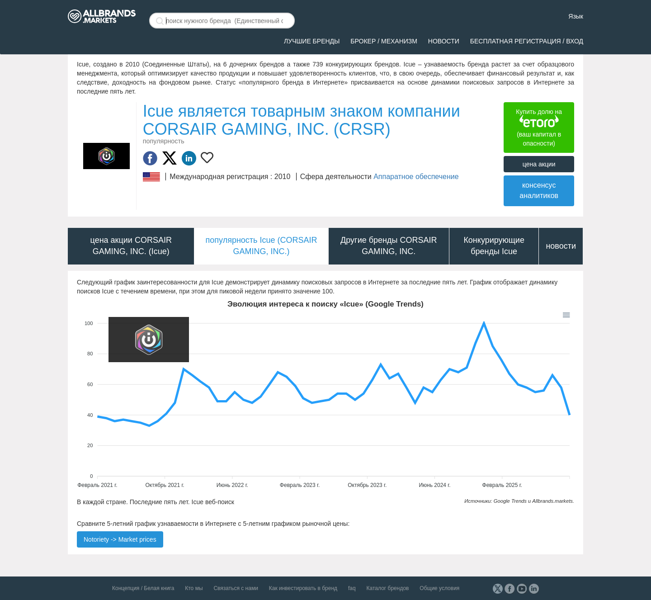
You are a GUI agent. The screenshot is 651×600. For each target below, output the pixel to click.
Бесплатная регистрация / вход (526, 41)
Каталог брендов (388, 588)
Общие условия (439, 588)
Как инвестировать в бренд (303, 588)
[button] (566, 314)
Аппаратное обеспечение (415, 176)
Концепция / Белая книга (143, 588)
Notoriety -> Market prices (120, 539)
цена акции (539, 164)
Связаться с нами (235, 588)
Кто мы (194, 588)
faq (352, 588)
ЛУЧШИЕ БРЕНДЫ (312, 41)
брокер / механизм (383, 41)
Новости (443, 41)
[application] (325, 400)
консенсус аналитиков (538, 190)
